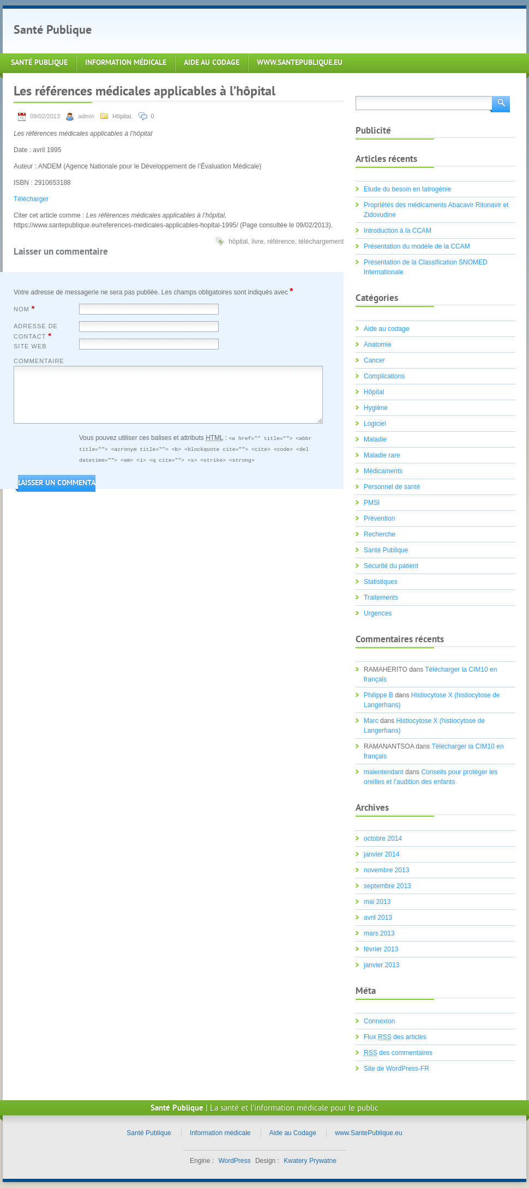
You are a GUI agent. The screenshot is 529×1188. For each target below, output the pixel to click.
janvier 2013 (381, 965)
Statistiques (381, 582)
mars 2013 (379, 933)
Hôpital (121, 116)
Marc (371, 721)
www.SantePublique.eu (299, 63)
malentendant (384, 772)
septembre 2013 (387, 886)
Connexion (379, 1021)
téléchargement (321, 241)
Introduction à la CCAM (397, 230)
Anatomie (378, 344)
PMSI (372, 502)
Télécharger (31, 199)
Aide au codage (386, 329)
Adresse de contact (36, 331)
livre (257, 241)
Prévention (379, 518)
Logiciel (375, 423)
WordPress (234, 1161)
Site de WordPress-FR (396, 1068)
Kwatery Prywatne (310, 1161)
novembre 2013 (386, 870)
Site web (30, 346)
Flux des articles (395, 1037)
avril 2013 (378, 917)
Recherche (379, 534)
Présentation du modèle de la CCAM (417, 246)
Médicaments (383, 471)
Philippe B (378, 695)
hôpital (238, 241)
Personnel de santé (392, 487)
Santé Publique (53, 30)
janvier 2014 (381, 854)
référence (281, 241)
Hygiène (376, 408)
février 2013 (381, 949)
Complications (384, 376)
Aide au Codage (211, 63)
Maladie (375, 439)
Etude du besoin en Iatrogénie (407, 189)
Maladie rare (382, 455)
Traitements (381, 597)
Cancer (374, 360)
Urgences (378, 613)
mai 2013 (377, 902)
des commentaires (398, 1053)
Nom (24, 308)
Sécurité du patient (391, 566)
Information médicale (125, 63)
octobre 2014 (383, 838)
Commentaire (39, 361)
